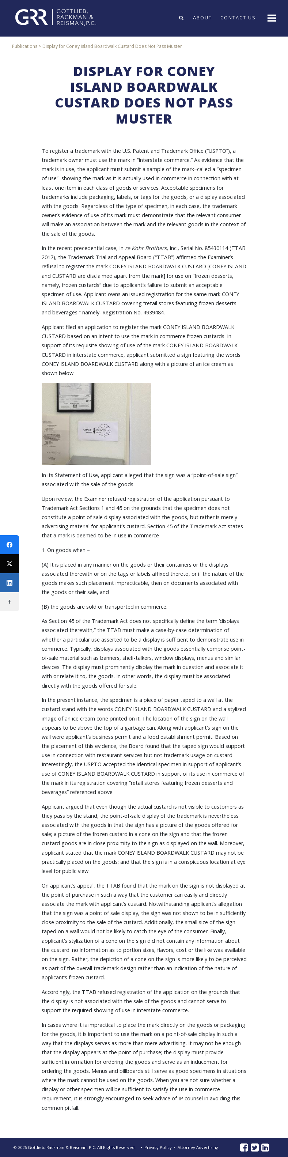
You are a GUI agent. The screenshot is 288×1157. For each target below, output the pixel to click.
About (202, 17)
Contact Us (238, 17)
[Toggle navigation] (271, 17)
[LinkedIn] (9, 582)
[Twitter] (9, 563)
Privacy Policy (158, 1147)
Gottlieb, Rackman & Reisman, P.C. (62, 1147)
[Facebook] (9, 544)
